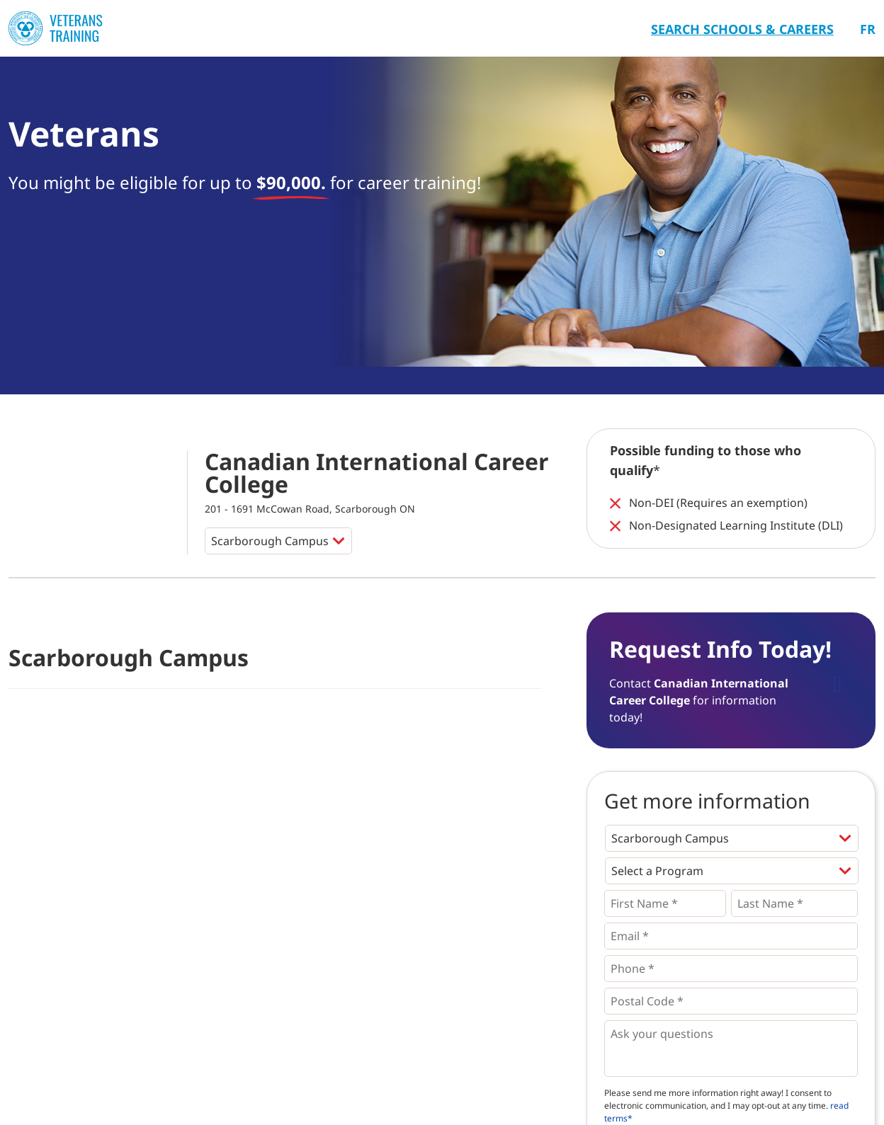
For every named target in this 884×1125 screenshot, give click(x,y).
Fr (868, 29)
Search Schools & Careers (742, 29)
